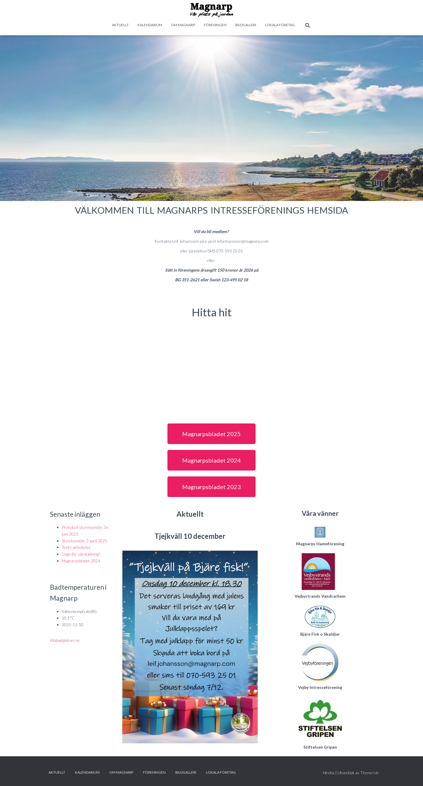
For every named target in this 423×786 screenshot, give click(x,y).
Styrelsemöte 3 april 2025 (84, 540)
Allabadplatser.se (65, 640)
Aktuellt (120, 25)
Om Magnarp (183, 25)
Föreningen (215, 25)
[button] (211, 433)
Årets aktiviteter (76, 547)
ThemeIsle (369, 772)
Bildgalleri (245, 25)
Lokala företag (280, 25)
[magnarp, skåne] (211, 367)
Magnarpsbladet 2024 (81, 560)
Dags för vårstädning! (81, 553)
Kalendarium (149, 25)
